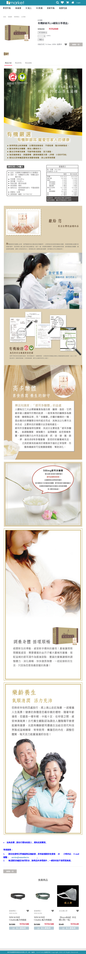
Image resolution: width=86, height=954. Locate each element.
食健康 (18, 8)
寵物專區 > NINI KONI (13, 912)
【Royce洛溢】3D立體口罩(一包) (67, 918)
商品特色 (18, 63)
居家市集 (51, 8)
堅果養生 (16, 17)
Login (78, 3)
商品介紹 (8, 63)
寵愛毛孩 (63, 8)
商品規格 (28, 63)
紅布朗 (23, 17)
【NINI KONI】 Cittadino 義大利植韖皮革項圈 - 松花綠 (43, 920)
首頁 (4, 17)
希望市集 (7, 8)
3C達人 (28, 8)
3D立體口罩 (63, 911)
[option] (17, 33)
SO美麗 (39, 8)
